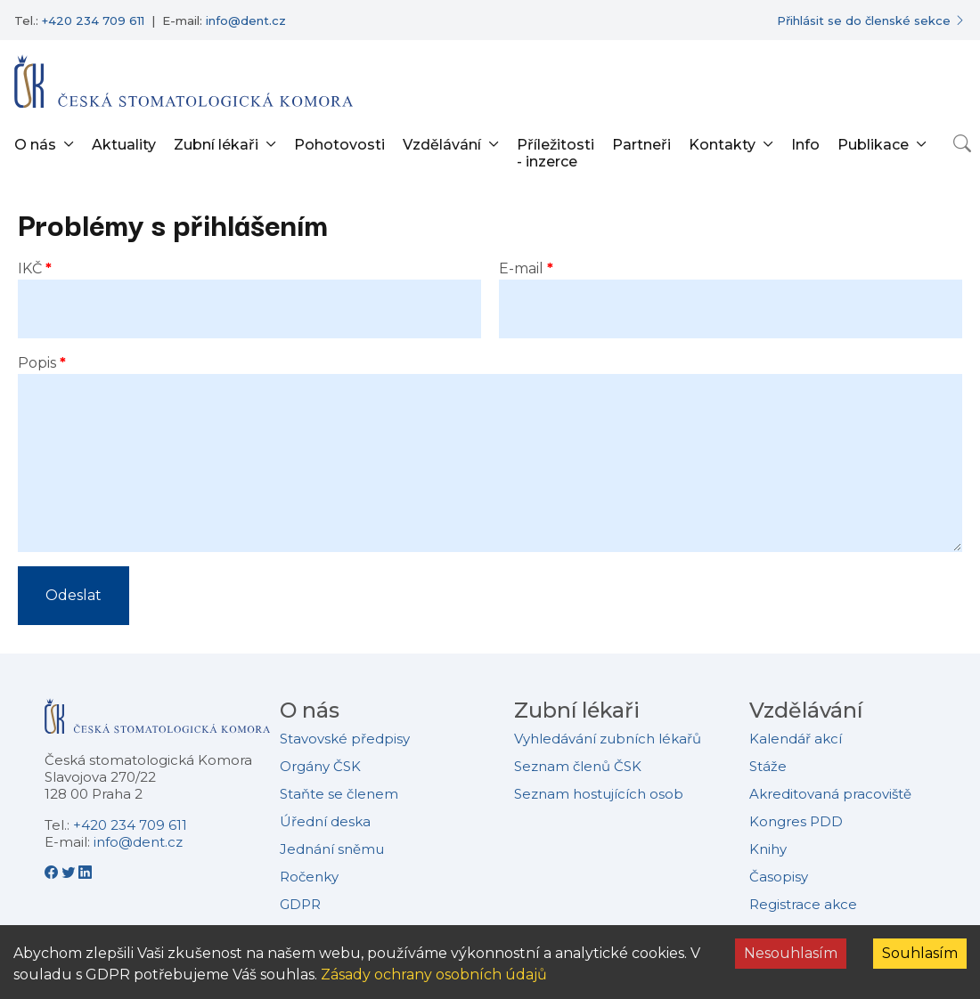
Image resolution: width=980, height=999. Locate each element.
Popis (37, 362)
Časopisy (778, 876)
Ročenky (309, 876)
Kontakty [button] (722, 144)
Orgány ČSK (320, 766)
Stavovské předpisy (345, 738)
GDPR (300, 904)
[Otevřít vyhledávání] (962, 143)
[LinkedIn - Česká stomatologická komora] (85, 873)
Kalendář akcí (795, 738)
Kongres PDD (796, 821)
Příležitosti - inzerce (555, 153)
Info (805, 144)
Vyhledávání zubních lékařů (607, 738)
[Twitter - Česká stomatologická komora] (69, 873)
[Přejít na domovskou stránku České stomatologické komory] (157, 722)
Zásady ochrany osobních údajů (434, 974)
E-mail (521, 268)
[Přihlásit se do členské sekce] (871, 20)
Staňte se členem (339, 793)
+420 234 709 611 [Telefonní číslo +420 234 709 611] (93, 20)
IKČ (30, 268)
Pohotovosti (339, 144)
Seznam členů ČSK (577, 766)
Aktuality (124, 144)
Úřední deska (325, 821)
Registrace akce (803, 904)
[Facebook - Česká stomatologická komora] (53, 873)
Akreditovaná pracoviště (830, 793)
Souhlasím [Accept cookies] (920, 953)
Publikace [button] (873, 144)
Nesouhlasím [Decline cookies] (790, 953)
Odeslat (73, 595)
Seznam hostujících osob (598, 793)
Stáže (768, 766)
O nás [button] (35, 144)
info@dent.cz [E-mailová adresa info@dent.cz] (246, 20)
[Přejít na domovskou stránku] (183, 81)
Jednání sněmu (332, 849)
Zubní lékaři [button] (216, 144)
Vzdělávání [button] (442, 144)
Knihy (768, 849)
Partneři (641, 144)
